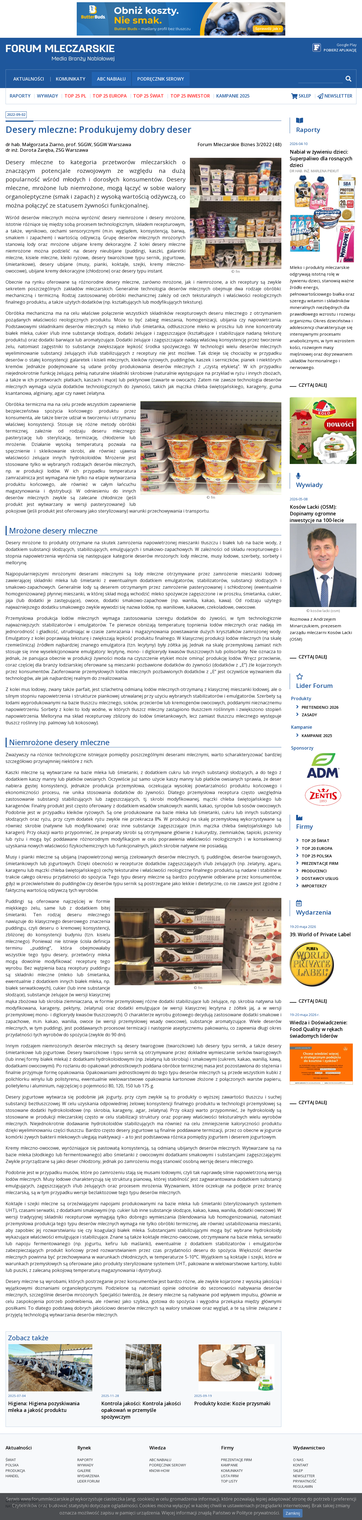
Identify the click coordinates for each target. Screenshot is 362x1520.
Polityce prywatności (257, 1513)
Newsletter (304, 1475)
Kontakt (300, 1465)
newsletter (335, 96)
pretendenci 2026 (316, 707)
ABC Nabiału (111, 79)
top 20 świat (311, 840)
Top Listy (229, 1481)
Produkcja (15, 1470)
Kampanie (229, 1465)
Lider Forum (314, 682)
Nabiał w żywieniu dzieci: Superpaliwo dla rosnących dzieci (321, 158)
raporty (20, 96)
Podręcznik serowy (160, 79)
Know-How (159, 1470)
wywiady (47, 96)
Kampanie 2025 (233, 96)
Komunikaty (70, 79)
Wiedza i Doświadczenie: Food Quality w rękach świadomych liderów (318, 1029)
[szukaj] (320, 79)
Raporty (308, 126)
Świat (11, 1459)
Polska (12, 1465)
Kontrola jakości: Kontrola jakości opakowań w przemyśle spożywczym (141, 1410)
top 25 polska (313, 855)
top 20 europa (313, 848)
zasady (305, 714)
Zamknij (293, 1513)
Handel (12, 1475)
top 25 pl (75, 96)
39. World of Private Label (320, 934)
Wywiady (309, 482)
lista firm (230, 1475)
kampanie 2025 (313, 735)
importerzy (310, 885)
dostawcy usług (316, 878)
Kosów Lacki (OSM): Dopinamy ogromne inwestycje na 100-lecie (317, 513)
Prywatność (304, 1481)
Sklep (298, 1470)
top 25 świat (148, 96)
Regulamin (303, 1486)
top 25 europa (110, 96)
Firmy (304, 823)
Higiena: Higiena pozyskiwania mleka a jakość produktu (44, 1406)
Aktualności (28, 79)
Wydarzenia (313, 909)
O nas (298, 1459)
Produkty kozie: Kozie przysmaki (232, 1403)
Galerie (84, 1470)
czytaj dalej (313, 385)
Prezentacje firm (316, 863)
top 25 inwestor (190, 96)
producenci (310, 870)
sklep (301, 96)
